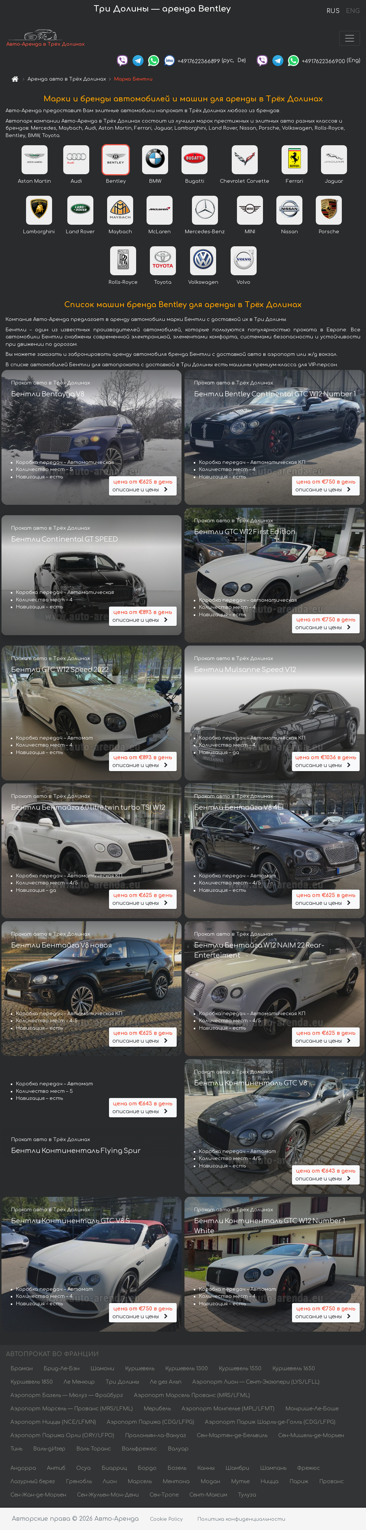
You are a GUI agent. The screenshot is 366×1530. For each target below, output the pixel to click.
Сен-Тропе (164, 1495)
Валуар (178, 1449)
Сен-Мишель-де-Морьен (311, 1436)
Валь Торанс (93, 1449)
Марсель (140, 1482)
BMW (155, 182)
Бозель (176, 1469)
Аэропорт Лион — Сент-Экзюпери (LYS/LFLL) (256, 1383)
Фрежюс (308, 1469)
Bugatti (194, 182)
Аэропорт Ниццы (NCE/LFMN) (53, 1423)
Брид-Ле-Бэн (62, 1369)
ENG (352, 11)
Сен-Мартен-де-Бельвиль (232, 1436)
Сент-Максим (208, 1495)
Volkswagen (203, 283)
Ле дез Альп (166, 1383)
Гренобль (79, 1482)
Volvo (243, 283)
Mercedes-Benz (205, 232)
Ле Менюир (79, 1383)
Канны (206, 1469)
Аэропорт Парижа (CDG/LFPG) (150, 1423)
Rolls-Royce (123, 283)
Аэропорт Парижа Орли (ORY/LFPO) (62, 1436)
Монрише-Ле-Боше (311, 1409)
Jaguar (334, 182)
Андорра (23, 1469)
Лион (110, 1482)
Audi (76, 182)
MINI (250, 232)
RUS (333, 11)
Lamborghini (39, 232)
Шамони (102, 1369)
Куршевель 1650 (293, 1369)
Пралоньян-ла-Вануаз (155, 1436)
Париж (298, 1482)
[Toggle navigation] (349, 38)
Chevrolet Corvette (244, 182)
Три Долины (122, 1383)
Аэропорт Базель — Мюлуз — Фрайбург (66, 1396)
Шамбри (237, 1469)
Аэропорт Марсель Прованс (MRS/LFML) (192, 1396)
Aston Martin (34, 182)
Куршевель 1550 (240, 1369)
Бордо (147, 1469)
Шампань (273, 1469)
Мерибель (157, 1409)
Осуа (83, 1469)
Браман (21, 1369)
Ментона (176, 1482)
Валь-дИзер (49, 1449)
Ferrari (294, 182)
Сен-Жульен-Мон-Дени (108, 1495)
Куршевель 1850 (31, 1383)
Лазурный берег (32, 1482)
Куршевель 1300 (186, 1369)
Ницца (269, 1482)
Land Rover (80, 232)
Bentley (116, 182)
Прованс (331, 1482)
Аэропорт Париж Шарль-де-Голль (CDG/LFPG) (270, 1423)
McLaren (159, 232)
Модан (210, 1482)
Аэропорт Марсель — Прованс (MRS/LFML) (71, 1409)
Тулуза (247, 1495)
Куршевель (139, 1369)
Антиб (56, 1469)
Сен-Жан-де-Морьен (38, 1495)
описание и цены (142, 485)
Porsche (329, 232)
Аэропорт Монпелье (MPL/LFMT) (228, 1409)
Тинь (16, 1449)
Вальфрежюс (139, 1449)
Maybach (120, 232)
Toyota (162, 283)
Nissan (289, 232)
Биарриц (114, 1469)
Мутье (240, 1482)
